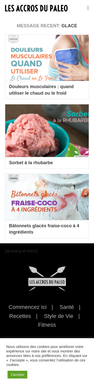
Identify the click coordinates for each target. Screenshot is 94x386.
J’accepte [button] (17, 374)
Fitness (47, 325)
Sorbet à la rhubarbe (31, 162)
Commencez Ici (28, 307)
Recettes (20, 316)
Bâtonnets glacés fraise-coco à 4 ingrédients (44, 229)
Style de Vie (58, 316)
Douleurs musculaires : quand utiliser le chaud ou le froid (41, 89)
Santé (67, 307)
